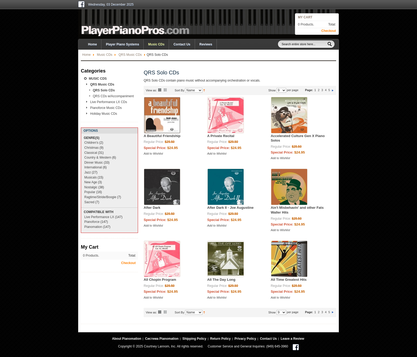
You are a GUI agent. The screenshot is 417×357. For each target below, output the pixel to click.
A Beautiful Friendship (162, 136)
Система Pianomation (161, 339)
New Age (90, 182)
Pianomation (93, 227)
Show (272, 90)
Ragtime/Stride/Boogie (100, 197)
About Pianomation (126, 339)
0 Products (305, 24)
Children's (91, 142)
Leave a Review (292, 339)
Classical (90, 153)
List (165, 89)
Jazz (87, 172)
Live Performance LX (99, 217)
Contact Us (181, 44)
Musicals (90, 177)
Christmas (91, 148)
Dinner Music (93, 162)
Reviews (205, 44)
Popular (89, 192)
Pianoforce (91, 222)
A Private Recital (220, 136)
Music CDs (104, 55)
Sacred (89, 202)
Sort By (179, 90)
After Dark (152, 208)
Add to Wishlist (153, 153)
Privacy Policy (245, 339)
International (93, 167)
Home (86, 55)
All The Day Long (221, 280)
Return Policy (220, 339)
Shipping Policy (194, 339)
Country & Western (97, 157)
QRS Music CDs (130, 55)
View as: (151, 90)
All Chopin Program (160, 280)
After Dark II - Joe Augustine (230, 208)
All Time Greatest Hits (289, 280)
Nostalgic (90, 187)
